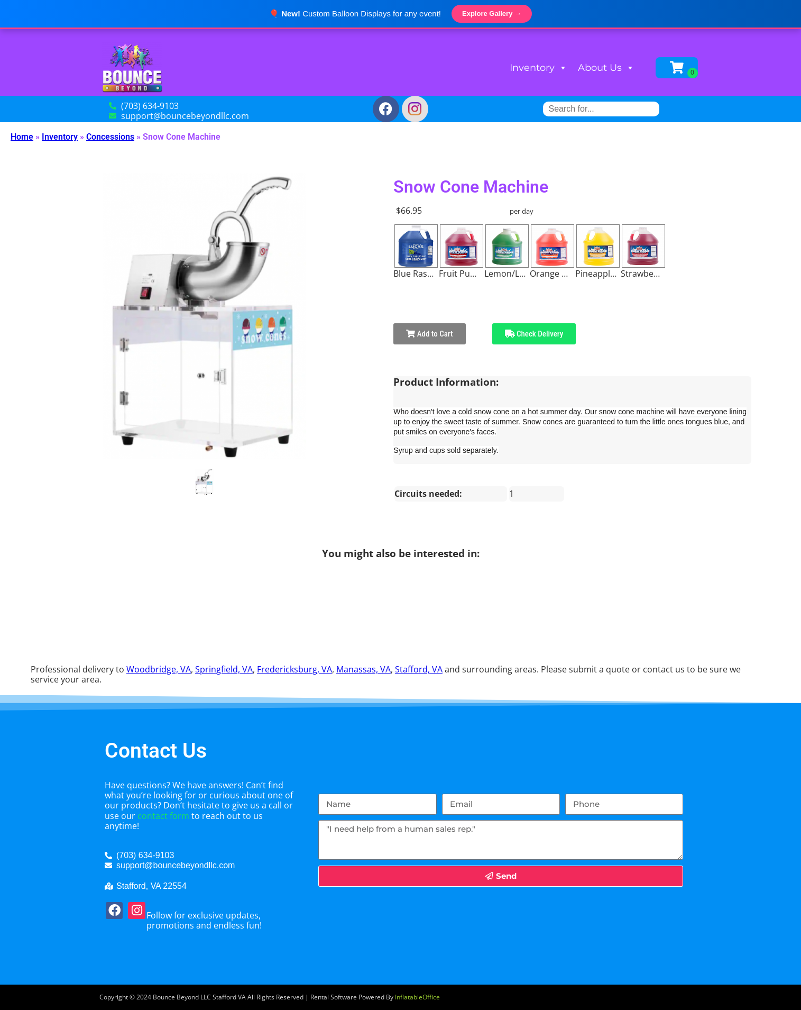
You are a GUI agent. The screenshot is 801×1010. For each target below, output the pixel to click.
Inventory (538, 68)
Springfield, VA (224, 669)
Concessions (110, 137)
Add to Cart (429, 334)
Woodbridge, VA (158, 669)
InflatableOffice (417, 997)
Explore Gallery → (491, 13)
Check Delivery (534, 334)
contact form (163, 816)
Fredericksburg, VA (294, 669)
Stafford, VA (419, 669)
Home (22, 137)
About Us (606, 68)
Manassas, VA (363, 669)
